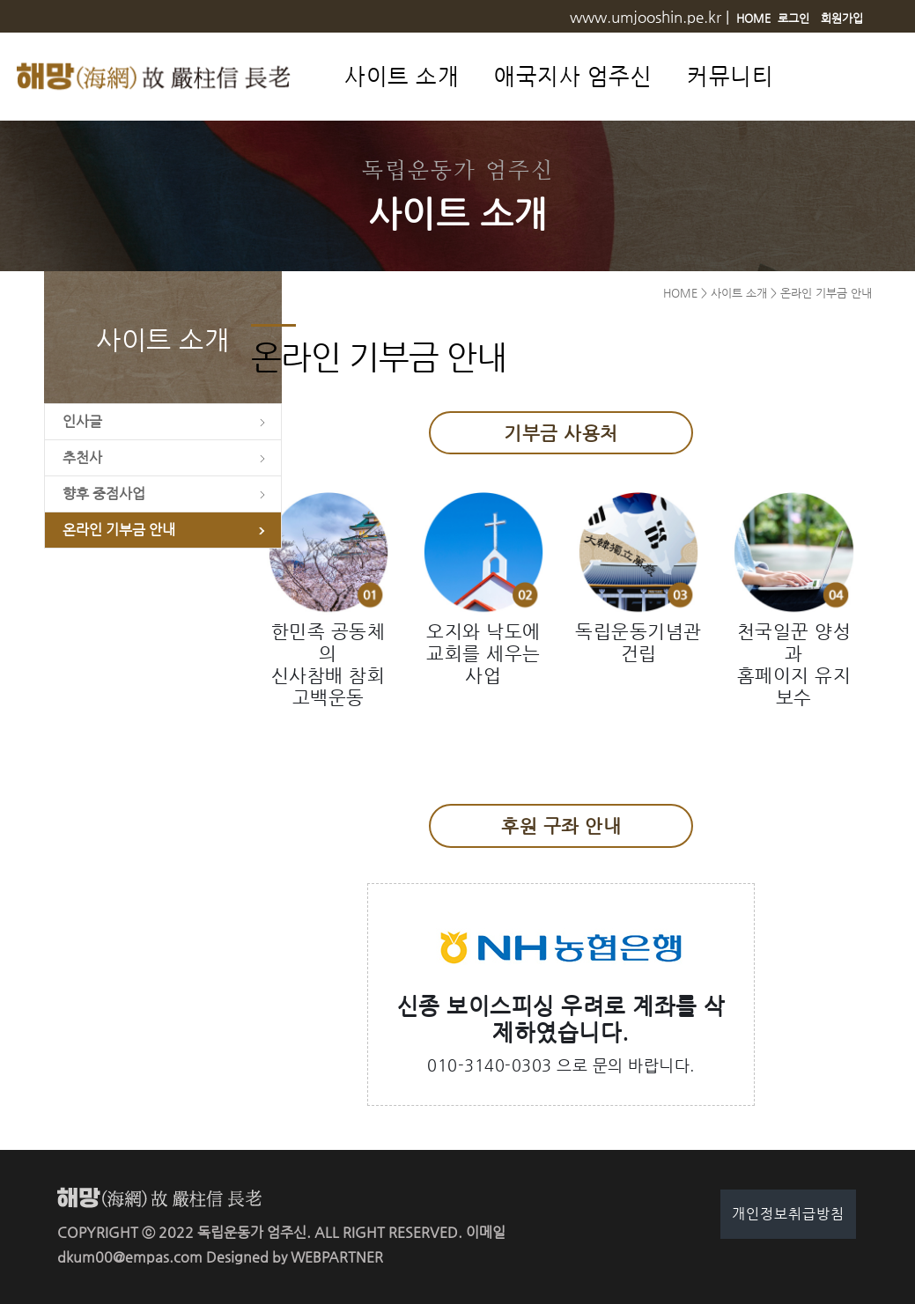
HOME (753, 18)
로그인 (793, 18)
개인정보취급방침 (788, 1213)
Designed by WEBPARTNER (294, 1257)
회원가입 (842, 18)
